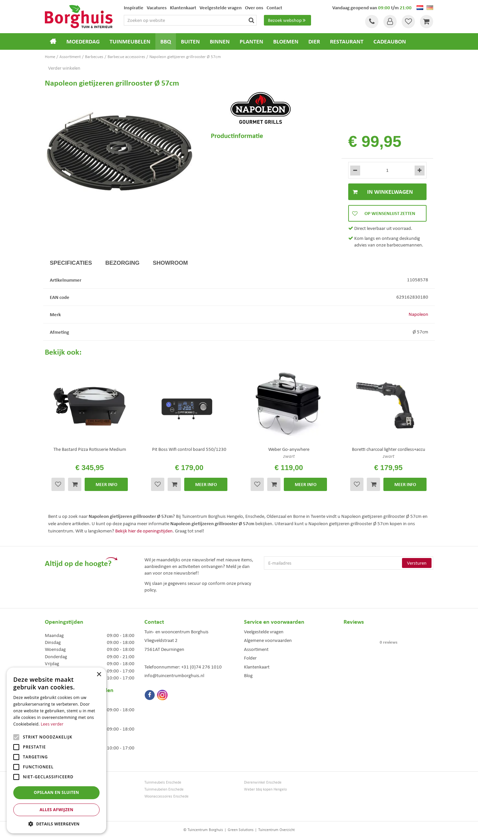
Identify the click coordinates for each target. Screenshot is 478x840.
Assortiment (256, 649)
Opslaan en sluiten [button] (56, 792)
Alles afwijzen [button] (56, 809)
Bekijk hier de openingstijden (144, 530)
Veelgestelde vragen (263, 631)
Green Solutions (241, 829)
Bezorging (122, 263)
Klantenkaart (257, 667)
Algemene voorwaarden (268, 640)
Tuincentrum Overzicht (276, 829)
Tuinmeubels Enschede (162, 782)
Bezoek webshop (287, 20)
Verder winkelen (64, 68)
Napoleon (418, 314)
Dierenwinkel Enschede (262, 782)
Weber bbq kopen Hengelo (265, 789)
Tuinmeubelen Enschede (164, 789)
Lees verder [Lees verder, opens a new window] (52, 724)
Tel (371, 21)
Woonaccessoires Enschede (166, 796)
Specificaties (71, 263)
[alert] (56, 750)
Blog (248, 675)
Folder (250, 658)
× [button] (98, 674)
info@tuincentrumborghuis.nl (174, 675)
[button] (56, 823)
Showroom (170, 263)
